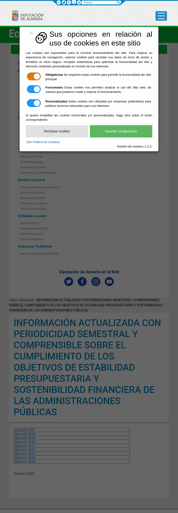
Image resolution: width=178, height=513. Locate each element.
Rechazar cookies (57, 131)
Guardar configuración (121, 131)
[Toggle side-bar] (161, 16)
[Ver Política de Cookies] (43, 142)
